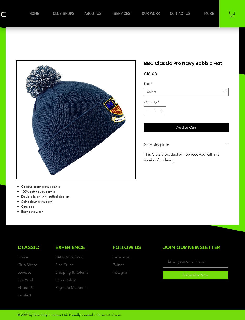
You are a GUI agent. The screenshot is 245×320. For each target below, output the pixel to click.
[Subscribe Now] (195, 275)
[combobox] (186, 92)
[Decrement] (148, 111)
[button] (232, 14)
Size (148, 84)
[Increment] (162, 111)
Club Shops (27, 264)
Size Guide (65, 264)
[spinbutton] (155, 111)
